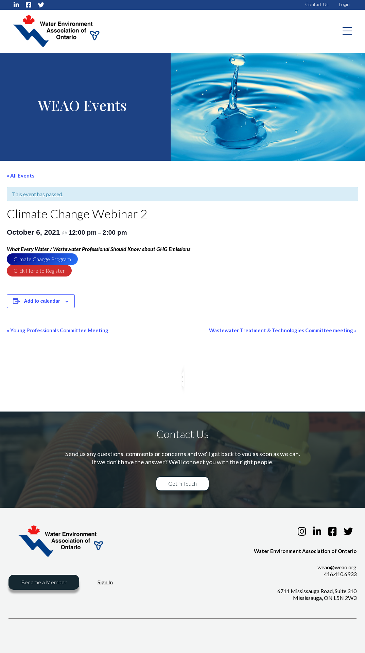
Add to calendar (42, 301)
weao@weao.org (337, 567)
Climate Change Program (42, 259)
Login (344, 4)
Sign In (105, 582)
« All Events (20, 175)
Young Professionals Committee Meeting (57, 330)
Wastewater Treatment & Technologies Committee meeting (283, 330)
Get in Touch (182, 483)
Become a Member (44, 582)
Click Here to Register (39, 270)
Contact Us (317, 4)
